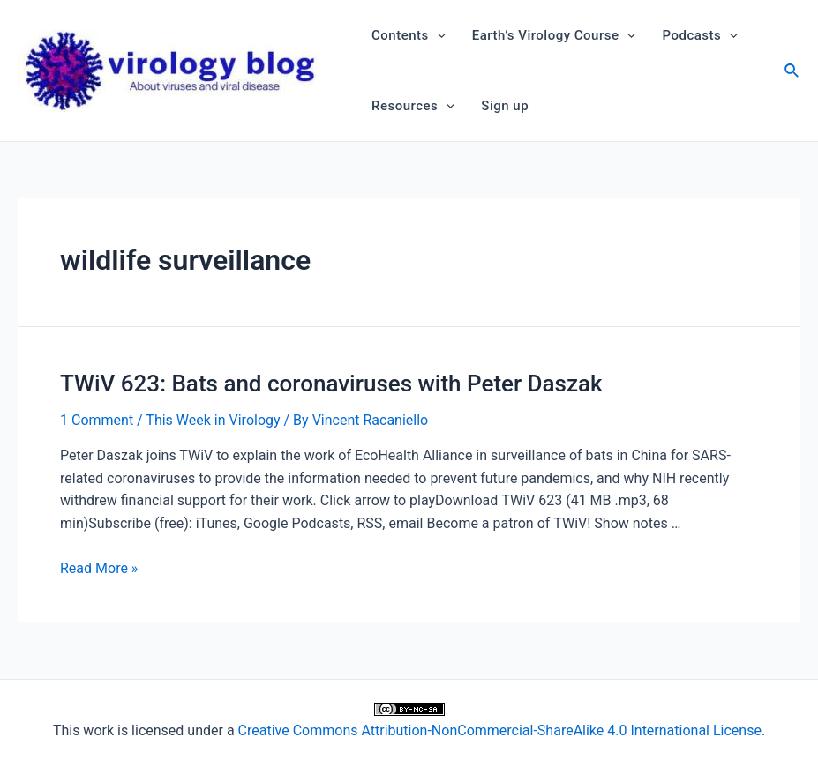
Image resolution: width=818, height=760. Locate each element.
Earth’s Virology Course (554, 35)
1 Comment (96, 420)
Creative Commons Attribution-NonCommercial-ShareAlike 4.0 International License (500, 730)
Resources (412, 106)
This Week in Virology (213, 420)
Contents (408, 35)
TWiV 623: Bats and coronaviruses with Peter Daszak (331, 383)
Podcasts (700, 35)
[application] (437, 35)
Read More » (99, 568)
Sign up (505, 106)
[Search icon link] (792, 72)
